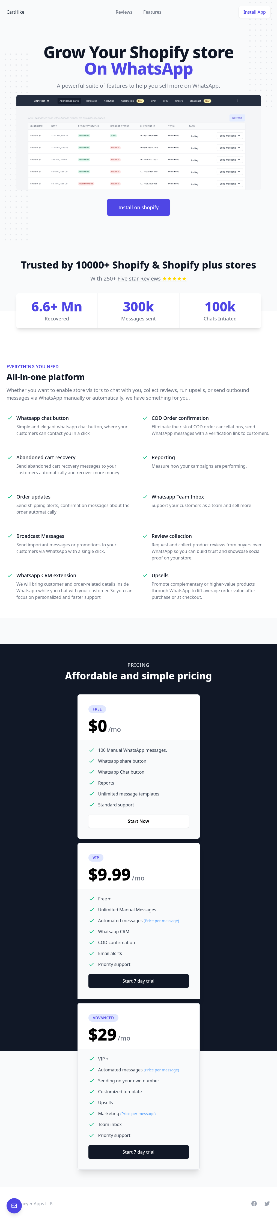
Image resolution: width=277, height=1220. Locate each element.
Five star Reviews (152, 278)
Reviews (124, 12)
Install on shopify (138, 207)
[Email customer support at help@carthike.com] (14, 1205)
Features (152, 12)
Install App (254, 12)
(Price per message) (161, 920)
